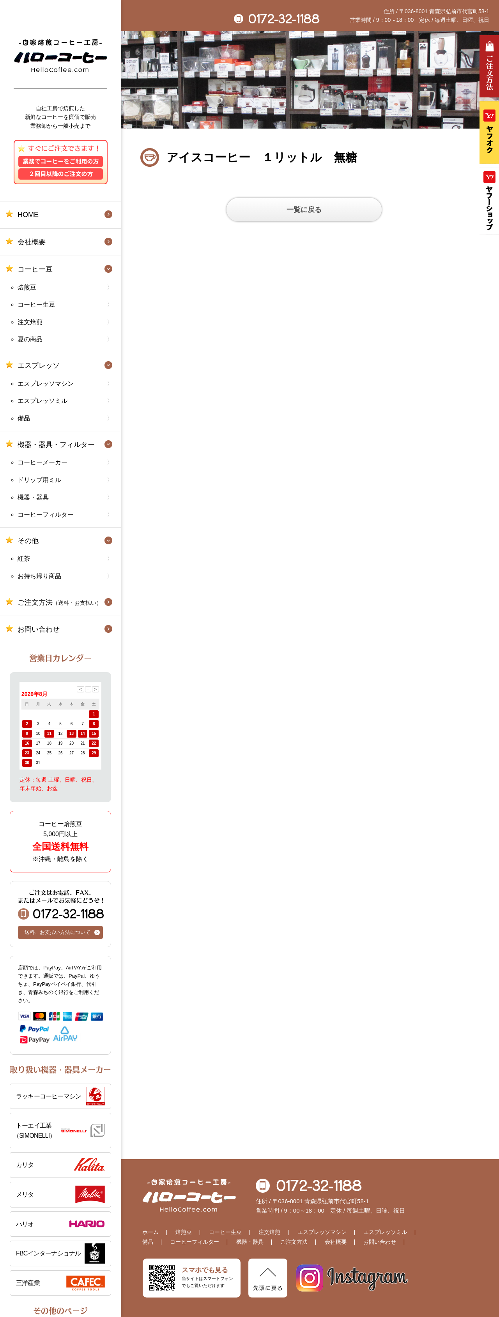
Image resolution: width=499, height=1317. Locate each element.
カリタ (25, 1165)
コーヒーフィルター (46, 514)
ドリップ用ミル (39, 480)
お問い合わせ (39, 629)
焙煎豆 (27, 287)
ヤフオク (489, 132)
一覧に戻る (304, 210)
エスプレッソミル (42, 400)
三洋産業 (28, 1283)
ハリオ (25, 1224)
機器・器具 (33, 497)
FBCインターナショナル (48, 1253)
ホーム (150, 1232)
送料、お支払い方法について (57, 932)
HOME (28, 215)
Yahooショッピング (489, 201)
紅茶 (24, 558)
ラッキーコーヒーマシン (48, 1096)
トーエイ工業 (59, 1131)
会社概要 (32, 242)
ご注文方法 (60, 602)
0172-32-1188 (61, 904)
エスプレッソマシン (46, 383)
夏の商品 (30, 339)
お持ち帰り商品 (39, 576)
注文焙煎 (30, 322)
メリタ (25, 1194)
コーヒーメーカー (42, 462)
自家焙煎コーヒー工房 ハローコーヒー (61, 55)
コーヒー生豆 (36, 304)
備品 (24, 418)
